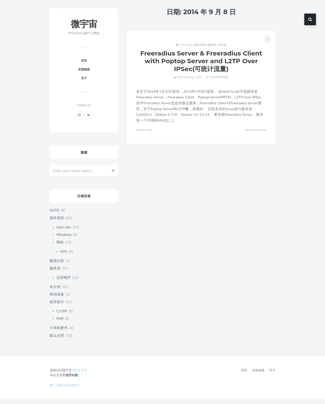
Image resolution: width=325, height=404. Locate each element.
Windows (64, 240)
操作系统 (200, 50)
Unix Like (186, 50)
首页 (84, 66)
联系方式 (80, 375)
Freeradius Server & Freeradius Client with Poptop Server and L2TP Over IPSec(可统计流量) (201, 66)
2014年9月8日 (219, 82)
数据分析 (57, 266)
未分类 (222, 50)
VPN (63, 256)
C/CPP (61, 316)
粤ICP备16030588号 (64, 390)
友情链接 (84, 75)
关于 (84, 83)
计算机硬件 (59, 333)
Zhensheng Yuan (189, 82)
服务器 (211, 50)
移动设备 (57, 299)
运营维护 (63, 282)
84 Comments (255, 135)
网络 (60, 247)
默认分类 (57, 340)
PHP (59, 323)
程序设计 (57, 307)
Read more (144, 135)
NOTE (54, 215)
